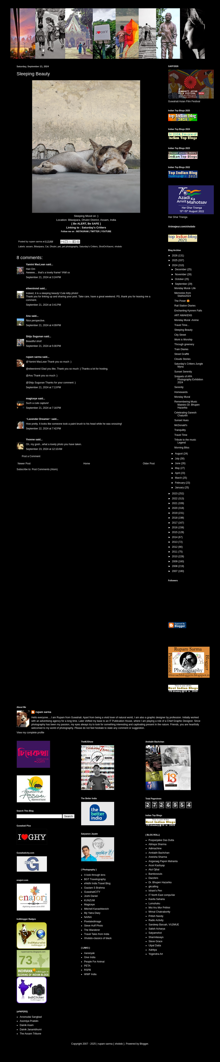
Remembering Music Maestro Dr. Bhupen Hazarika (187, 404)
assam (29, 246)
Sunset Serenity (183, 371)
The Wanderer (92, 930)
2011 (175, 551)
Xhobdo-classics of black (97, 938)
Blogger (144, 1043)
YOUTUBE (106, 231)
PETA (87, 965)
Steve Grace (156, 941)
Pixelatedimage (92, 921)
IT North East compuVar (162, 895)
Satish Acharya (157, 928)
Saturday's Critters (94, 227)
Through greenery (184, 344)
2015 (175, 532)
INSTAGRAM (82, 231)
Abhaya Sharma (157, 844)
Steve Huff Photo (93, 925)
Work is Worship (183, 339)
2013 (175, 542)
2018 (175, 517)
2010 (175, 556)
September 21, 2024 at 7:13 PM (43, 387)
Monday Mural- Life (185, 288)
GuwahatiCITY (92, 891)
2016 (175, 527)
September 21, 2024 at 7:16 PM (43, 407)
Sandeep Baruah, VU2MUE (164, 924)
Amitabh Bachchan (159, 852)
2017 (175, 522)
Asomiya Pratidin (29, 1021)
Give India (89, 957)
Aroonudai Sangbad (31, 1016)
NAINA (88, 917)
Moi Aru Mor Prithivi (159, 907)
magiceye (31, 398)
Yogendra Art (156, 954)
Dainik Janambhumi (31, 1029)
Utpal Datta (155, 945)
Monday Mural (182, 396)
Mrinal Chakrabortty (159, 911)
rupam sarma (34, 357)
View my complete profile (30, 732)
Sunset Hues (181, 420)
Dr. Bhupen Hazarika (160, 882)
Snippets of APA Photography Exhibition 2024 (188, 379)
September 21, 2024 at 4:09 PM (43, 325)
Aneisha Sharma (158, 856)
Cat (47, 246)
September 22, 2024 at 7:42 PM (43, 428)
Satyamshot (155, 932)
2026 (175, 255)
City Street (180, 334)
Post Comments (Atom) (45, 469)
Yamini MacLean (35, 264)
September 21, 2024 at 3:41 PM (43, 304)
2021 (175, 503)
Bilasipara (39, 246)
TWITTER (95, 231)
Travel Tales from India (96, 934)
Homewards (181, 392)
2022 (175, 498)
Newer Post (24, 463)
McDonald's (180, 425)
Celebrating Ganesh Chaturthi (185, 414)
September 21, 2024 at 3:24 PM (43, 277)
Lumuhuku (154, 903)
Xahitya (153, 949)
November (181, 274)
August (179, 453)
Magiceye (89, 904)
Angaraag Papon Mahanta (163, 861)
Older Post (149, 463)
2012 (175, 546)
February (180, 482)
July (177, 458)
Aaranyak (89, 953)
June (178, 463)
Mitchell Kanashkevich (96, 908)
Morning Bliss (181, 447)
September (181, 283)
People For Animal (94, 961)
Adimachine (155, 848)
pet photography (70, 246)
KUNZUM (89, 900)
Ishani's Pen (155, 890)
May (177, 468)
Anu (28, 316)
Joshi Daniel (91, 896)
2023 (175, 493)
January (180, 487)
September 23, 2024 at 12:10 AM (44, 449)
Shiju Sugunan (34, 336)
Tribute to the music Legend (185, 441)
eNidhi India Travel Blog (97, 883)
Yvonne (30, 439)
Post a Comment (31, 456)
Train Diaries (181, 349)
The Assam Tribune (30, 1033)
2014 (175, 537)
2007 (175, 571)
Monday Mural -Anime (186, 320)
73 (26, 960)
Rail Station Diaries (185, 305)
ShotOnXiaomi (106, 246)
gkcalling (153, 886)
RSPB (87, 969)
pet (59, 246)
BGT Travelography (95, 879)
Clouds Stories (182, 359)
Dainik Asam (27, 1025)
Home (86, 463)
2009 (175, 561)
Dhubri (53, 246)
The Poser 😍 (182, 300)
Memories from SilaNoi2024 (182, 294)
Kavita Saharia (157, 899)
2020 (175, 508)
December (181, 269)
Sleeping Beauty (183, 329)
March (179, 477)
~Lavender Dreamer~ (38, 419)
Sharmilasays (156, 937)
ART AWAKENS (183, 315)
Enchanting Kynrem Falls (188, 310)
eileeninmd (32, 288)
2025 (175, 260)
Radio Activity (156, 920)
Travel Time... (181, 325)
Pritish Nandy (156, 916)
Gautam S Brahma (94, 887)
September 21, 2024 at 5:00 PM (43, 346)
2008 (175, 566)
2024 (175, 265)
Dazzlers (153, 878)
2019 (175, 513)
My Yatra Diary (92, 913)
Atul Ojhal (154, 869)
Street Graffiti (181, 354)
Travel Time (180, 435)
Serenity (178, 387)
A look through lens (94, 874)
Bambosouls (155, 873)
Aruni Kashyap (157, 865)
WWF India (90, 974)
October (180, 279)
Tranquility (180, 430)
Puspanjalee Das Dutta (161, 840)
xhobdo (118, 246)
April (178, 473)
